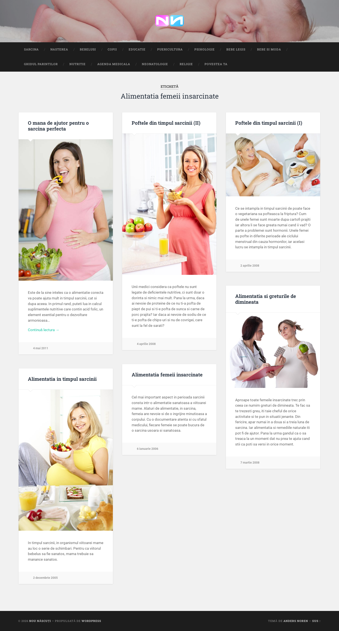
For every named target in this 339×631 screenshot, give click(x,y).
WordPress (91, 621)
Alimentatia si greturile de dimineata (265, 299)
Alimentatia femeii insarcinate (167, 374)
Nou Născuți (40, 621)
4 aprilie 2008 (146, 344)
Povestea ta (216, 64)
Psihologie (204, 49)
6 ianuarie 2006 (147, 449)
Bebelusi (88, 49)
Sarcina (31, 49)
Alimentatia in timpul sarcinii (62, 379)
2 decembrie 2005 (45, 578)
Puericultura (170, 49)
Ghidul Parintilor (41, 64)
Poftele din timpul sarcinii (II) (166, 123)
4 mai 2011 (40, 348)
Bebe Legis (235, 49)
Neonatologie (155, 64)
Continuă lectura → (43, 330)
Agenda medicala (113, 64)
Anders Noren (295, 621)
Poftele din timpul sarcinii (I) (268, 123)
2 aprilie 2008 (249, 266)
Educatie (137, 49)
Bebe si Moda (269, 49)
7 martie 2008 (249, 462)
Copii (112, 49)
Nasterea (59, 49)
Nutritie (77, 64)
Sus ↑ (316, 621)
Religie (186, 64)
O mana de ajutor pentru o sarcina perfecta (58, 126)
